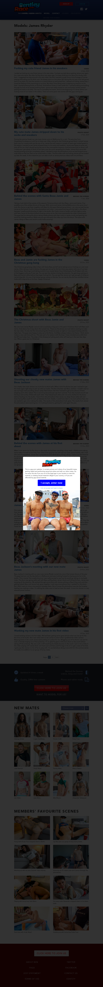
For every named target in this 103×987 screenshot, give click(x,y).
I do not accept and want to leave (51, 488)
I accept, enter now (51, 483)
